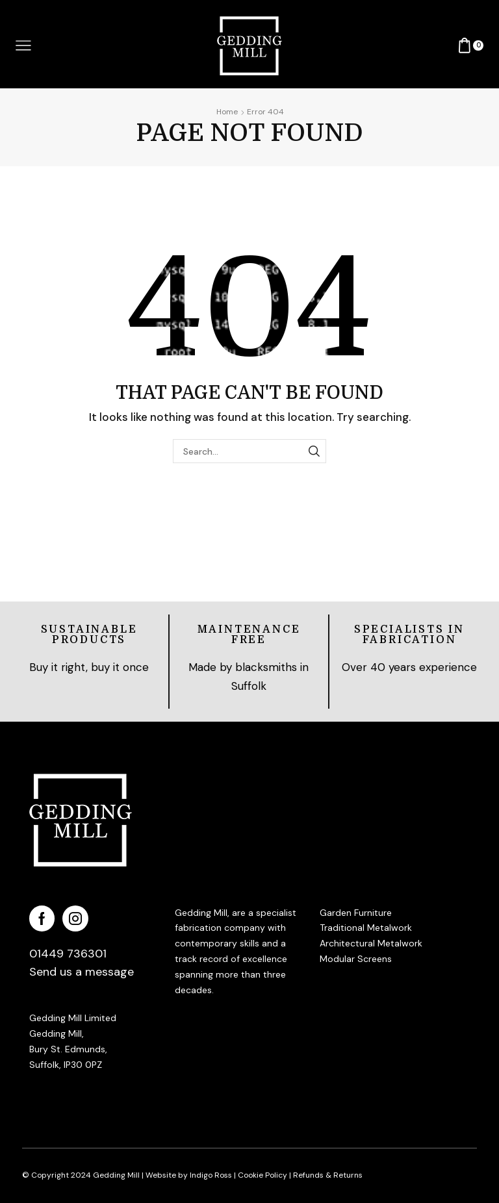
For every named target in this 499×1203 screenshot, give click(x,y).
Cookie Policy (262, 1175)
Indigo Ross (210, 1175)
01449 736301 (68, 953)
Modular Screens (356, 959)
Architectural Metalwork (371, 943)
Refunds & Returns (328, 1175)
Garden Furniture (356, 912)
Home (227, 112)
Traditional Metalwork (366, 927)
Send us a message (81, 972)
